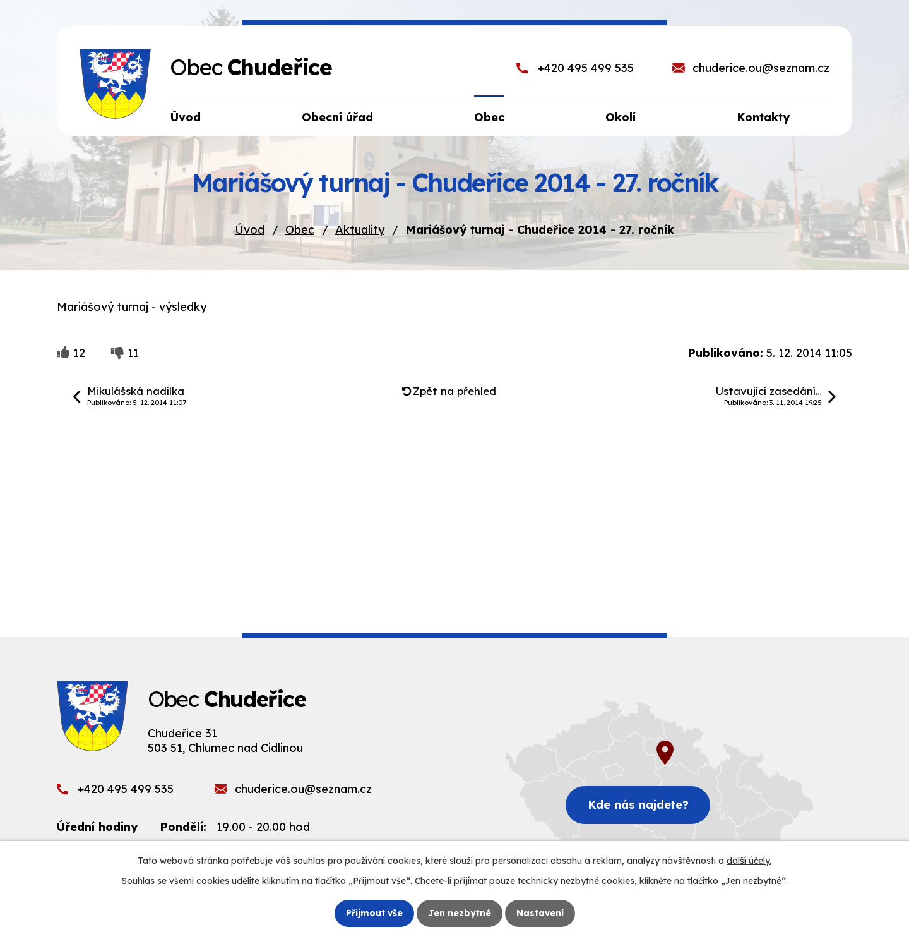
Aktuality (359, 229)
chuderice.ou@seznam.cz (760, 68)
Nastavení (540, 913)
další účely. (749, 860)
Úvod (249, 229)
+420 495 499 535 (586, 68)
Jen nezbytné (459, 913)
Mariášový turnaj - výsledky (131, 307)
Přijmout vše (374, 913)
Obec (299, 229)
